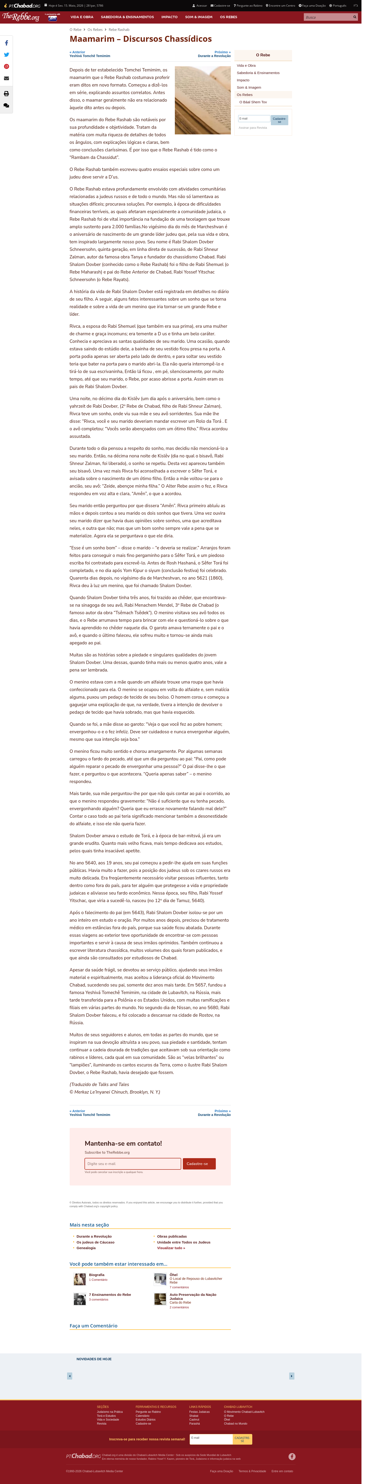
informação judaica (220, 1458)
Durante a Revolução (94, 1236)
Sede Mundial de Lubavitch (215, 1455)
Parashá (194, 1423)
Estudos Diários (146, 1419)
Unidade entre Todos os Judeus (183, 1242)
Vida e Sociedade (108, 1419)
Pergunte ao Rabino (248, 6)
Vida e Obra (82, 17)
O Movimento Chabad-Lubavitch (244, 1412)
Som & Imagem (199, 17)
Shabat (193, 1416)
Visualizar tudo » (171, 1248)
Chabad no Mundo (235, 1423)
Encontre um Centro (280, 6)
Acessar (200, 6)
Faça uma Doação (312, 6)
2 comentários (179, 1307)
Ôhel (173, 1275)
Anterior (113, 54)
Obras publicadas (172, 1236)
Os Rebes (228, 17)
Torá (191, 1458)
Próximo (196, 54)
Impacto (169, 17)
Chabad (141, 1455)
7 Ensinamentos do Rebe (110, 1295)
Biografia (96, 1275)
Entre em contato (282, 1471)
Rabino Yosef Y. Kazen (161, 1458)
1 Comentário (98, 1279)
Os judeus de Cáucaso (96, 1242)
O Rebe (75, 29)
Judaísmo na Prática (110, 1412)
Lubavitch (151, 1455)
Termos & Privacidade (252, 1471)
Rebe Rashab (119, 29)
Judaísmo (201, 1458)
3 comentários (98, 1299)
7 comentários (179, 1287)
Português (337, 6)
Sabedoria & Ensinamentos (127, 17)
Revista (101, 1423)
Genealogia (86, 1248)
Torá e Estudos (106, 1416)
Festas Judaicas (199, 1412)
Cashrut (194, 1419)
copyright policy (108, 1206)
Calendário (142, 1416)
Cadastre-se (220, 6)
